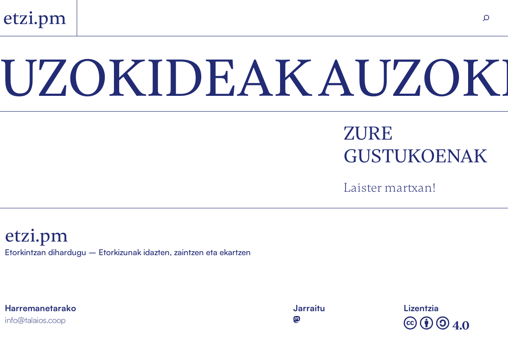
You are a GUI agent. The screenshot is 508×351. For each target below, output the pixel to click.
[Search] (486, 18)
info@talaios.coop (35, 320)
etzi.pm (34, 18)
